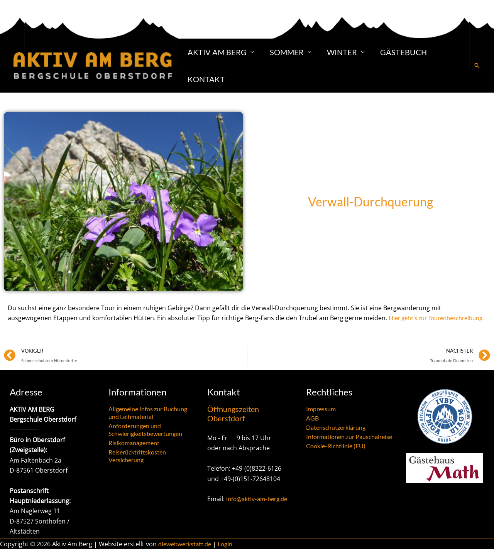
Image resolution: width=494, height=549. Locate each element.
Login (225, 543)
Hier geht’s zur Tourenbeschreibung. (436, 317)
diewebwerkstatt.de (184, 543)
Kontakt (206, 79)
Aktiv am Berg (217, 52)
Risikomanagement (133, 442)
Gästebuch (403, 52)
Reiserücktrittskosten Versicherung (137, 455)
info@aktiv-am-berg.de (256, 498)
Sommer (287, 52)
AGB (312, 418)
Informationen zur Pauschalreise (349, 436)
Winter (342, 52)
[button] (477, 65)
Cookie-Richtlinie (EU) (335, 445)
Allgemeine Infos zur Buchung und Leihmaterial (147, 412)
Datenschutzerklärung (335, 427)
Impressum (321, 408)
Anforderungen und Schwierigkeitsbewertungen (145, 429)
